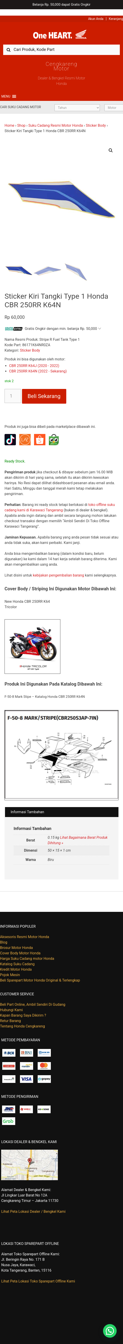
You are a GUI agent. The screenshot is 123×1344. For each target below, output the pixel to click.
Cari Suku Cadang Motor (20, 102)
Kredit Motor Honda (16, 964)
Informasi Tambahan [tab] (27, 807)
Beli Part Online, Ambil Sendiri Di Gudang (32, 999)
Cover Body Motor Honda (20, 948)
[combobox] (61, 44)
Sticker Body (96, 120)
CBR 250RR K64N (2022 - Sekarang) (38, 366)
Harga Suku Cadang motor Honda (27, 953)
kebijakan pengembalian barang (58, 570)
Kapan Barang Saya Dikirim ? (23, 1010)
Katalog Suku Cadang (17, 959)
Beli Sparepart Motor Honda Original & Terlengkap (40, 975)
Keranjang (116, 12)
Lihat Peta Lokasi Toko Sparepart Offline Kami (38, 1276)
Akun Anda (95, 12)
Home (9, 120)
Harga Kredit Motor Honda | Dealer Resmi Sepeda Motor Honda (61, 29)
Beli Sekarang (44, 391)
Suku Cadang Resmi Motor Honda (55, 120)
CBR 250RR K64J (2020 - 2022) (34, 361)
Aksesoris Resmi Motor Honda (24, 932)
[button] (5, 91)
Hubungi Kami (11, 1005)
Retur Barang (10, 1016)
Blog (3, 937)
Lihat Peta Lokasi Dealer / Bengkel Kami (33, 1206)
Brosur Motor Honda (16, 943)
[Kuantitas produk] (13, 391)
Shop (21, 120)
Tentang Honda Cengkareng (22, 1021)
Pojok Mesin (10, 970)
